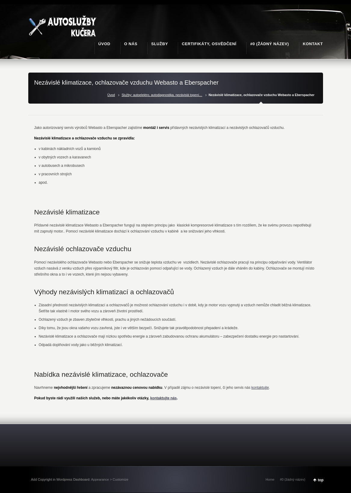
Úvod (111, 95)
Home (270, 479)
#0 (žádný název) (292, 479)
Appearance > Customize (109, 479)
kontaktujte (260, 387)
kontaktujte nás (163, 398)
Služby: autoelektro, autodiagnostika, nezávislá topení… (162, 95)
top (321, 480)
